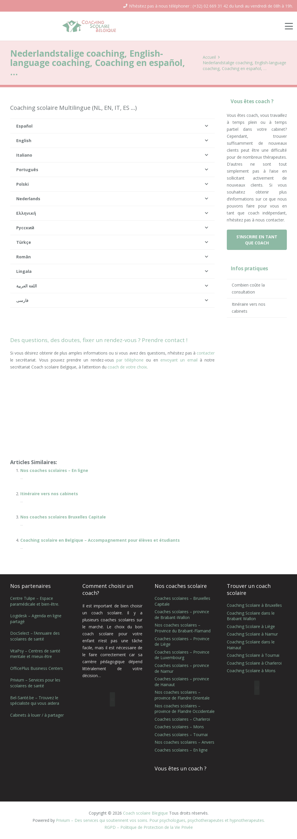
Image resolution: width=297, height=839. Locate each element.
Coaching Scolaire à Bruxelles (254, 605)
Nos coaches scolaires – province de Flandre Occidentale (185, 708)
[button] (289, 26)
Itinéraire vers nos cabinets (49, 493)
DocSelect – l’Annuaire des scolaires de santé (35, 636)
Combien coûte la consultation (248, 288)
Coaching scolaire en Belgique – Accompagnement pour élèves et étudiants (100, 540)
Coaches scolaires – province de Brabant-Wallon (182, 614)
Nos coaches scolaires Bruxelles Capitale (63, 517)
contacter (206, 353)
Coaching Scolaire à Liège (251, 626)
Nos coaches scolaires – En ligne (54, 470)
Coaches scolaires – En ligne (181, 750)
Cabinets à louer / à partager (37, 715)
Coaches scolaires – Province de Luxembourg (182, 655)
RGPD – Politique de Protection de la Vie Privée (148, 827)
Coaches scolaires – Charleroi (182, 719)
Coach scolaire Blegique (145, 813)
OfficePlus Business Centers (36, 668)
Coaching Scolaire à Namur (252, 634)
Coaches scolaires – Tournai (181, 734)
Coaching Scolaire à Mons (251, 670)
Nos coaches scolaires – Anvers (184, 742)
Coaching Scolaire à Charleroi (254, 663)
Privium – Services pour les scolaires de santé (35, 682)
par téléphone (130, 360)
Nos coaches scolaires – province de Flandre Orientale (182, 695)
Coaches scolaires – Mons (179, 726)
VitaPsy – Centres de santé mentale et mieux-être (35, 653)
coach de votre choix (127, 367)
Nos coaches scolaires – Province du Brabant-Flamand (183, 628)
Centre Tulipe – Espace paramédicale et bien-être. (34, 601)
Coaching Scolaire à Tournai (253, 655)
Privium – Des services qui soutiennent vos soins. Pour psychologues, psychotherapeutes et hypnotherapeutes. (160, 820)
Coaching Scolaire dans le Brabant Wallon (251, 616)
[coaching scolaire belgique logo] (89, 26)
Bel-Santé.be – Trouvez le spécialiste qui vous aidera (34, 700)
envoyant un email (179, 360)
